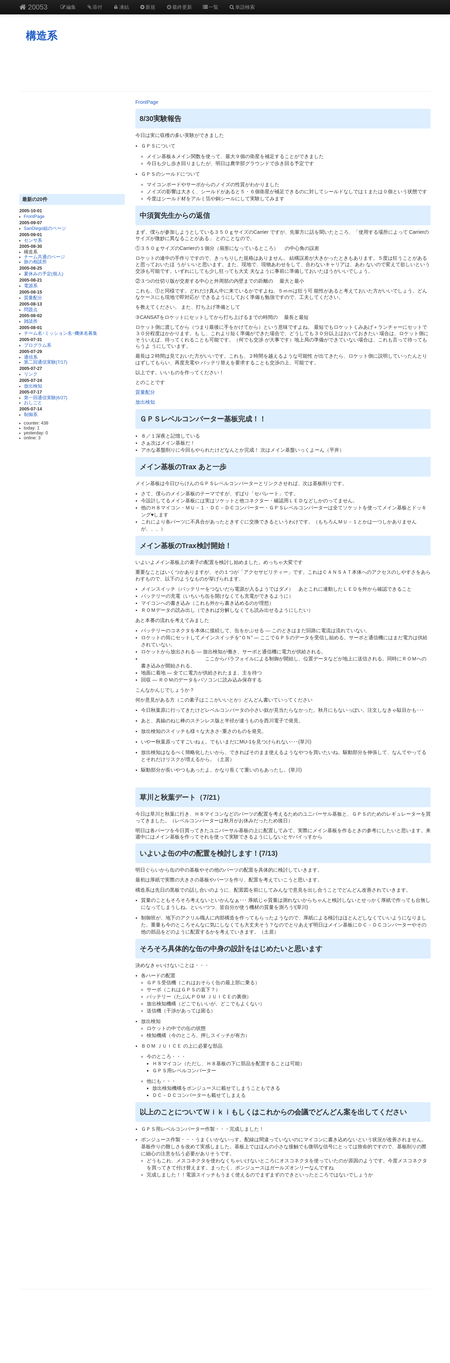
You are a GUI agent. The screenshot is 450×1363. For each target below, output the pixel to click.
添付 (94, 7)
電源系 (31, 285)
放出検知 (33, 386)
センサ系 (33, 240)
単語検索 (242, 7)
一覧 (210, 7)
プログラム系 (37, 345)
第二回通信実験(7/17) (46, 362)
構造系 (41, 36)
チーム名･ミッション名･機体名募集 (60, 333)
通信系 (31, 357)
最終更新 (179, 7)
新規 (148, 7)
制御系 (31, 414)
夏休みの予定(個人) (43, 273)
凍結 (121, 7)
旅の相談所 (35, 261)
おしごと (33, 402)
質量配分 (33, 297)
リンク (31, 374)
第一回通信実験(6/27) (46, 397)
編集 (68, 7)
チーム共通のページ (44, 257)
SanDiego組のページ (45, 228)
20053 (33, 7)
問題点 (31, 309)
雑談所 (31, 321)
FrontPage (34, 216)
